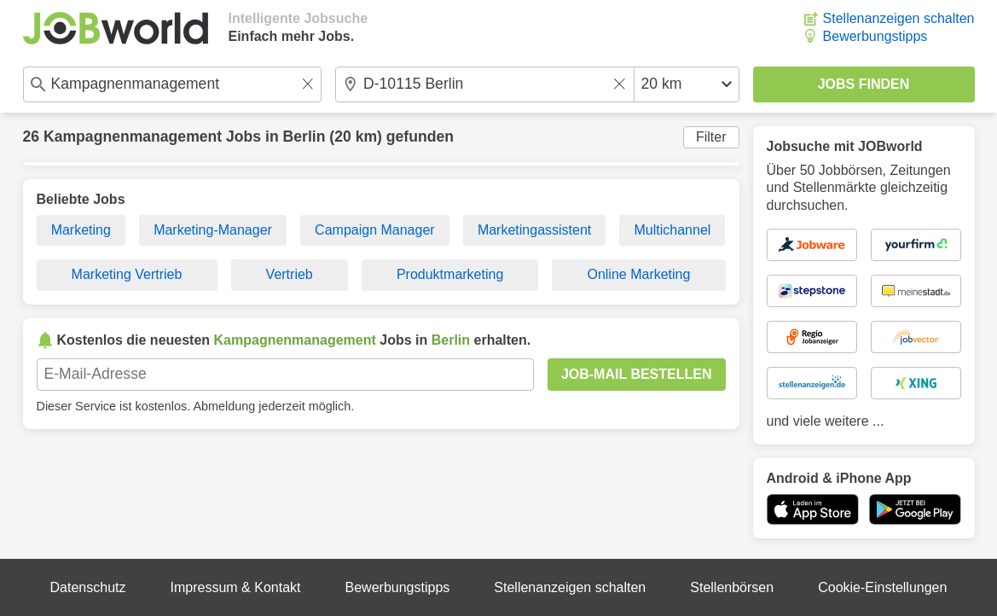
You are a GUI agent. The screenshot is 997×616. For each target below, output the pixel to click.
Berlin (304, 136)
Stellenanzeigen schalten (899, 18)
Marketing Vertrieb (127, 274)
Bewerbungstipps (875, 36)
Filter (711, 137)
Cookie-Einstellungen (882, 587)
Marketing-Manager (213, 230)
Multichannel (673, 230)
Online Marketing (638, 274)
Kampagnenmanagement (132, 136)
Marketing (81, 230)
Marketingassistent (534, 230)
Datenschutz (88, 587)
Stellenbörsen (732, 587)
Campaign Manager (375, 230)
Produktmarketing (450, 274)
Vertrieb (289, 274)
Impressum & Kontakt (236, 587)
